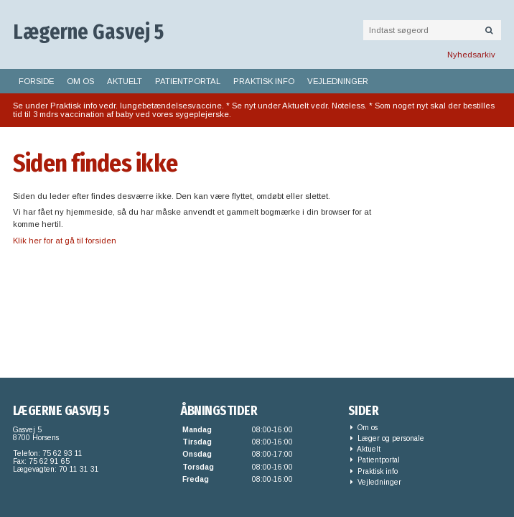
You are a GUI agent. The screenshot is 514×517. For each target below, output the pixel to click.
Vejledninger (337, 81)
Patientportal (187, 81)
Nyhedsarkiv (471, 54)
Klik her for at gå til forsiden (64, 240)
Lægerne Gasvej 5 (88, 32)
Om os (80, 81)
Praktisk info (263, 81)
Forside (36, 81)
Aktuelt (124, 81)
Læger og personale (387, 438)
